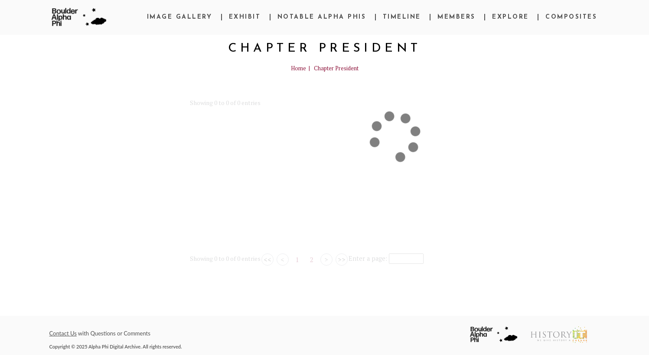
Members (456, 17)
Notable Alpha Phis (321, 17)
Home (298, 68)
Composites (571, 17)
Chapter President (336, 68)
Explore (510, 17)
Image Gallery (179, 17)
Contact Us (63, 333)
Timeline (402, 17)
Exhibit (245, 17)
